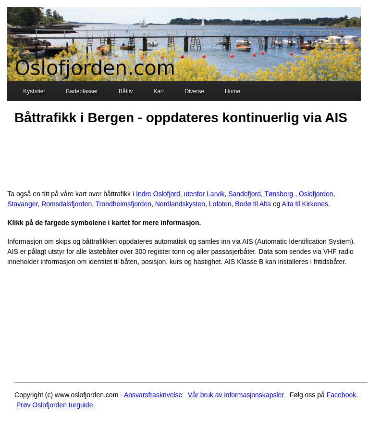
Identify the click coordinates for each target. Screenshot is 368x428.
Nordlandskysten (180, 204)
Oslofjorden (316, 194)
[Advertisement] (182, 155)
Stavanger (22, 204)
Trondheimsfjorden (123, 204)
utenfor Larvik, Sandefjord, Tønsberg (239, 194)
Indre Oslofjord (158, 194)
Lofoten (220, 204)
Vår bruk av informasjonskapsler (237, 395)
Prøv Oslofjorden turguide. (55, 405)
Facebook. (342, 395)
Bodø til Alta (253, 204)
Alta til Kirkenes (305, 204)
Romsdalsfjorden (66, 204)
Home (227, 92)
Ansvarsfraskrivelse (154, 395)
